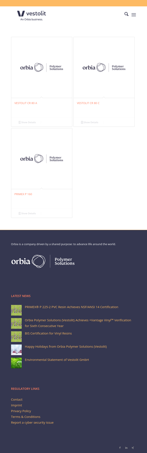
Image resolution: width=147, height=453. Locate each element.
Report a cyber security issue (32, 422)
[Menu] (133, 15)
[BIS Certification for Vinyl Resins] (16, 336)
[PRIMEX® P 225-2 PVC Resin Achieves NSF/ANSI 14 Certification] (16, 310)
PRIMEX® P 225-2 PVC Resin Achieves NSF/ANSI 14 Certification (71, 307)
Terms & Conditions (25, 416)
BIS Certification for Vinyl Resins (48, 333)
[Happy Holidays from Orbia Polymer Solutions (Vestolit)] (16, 349)
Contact (17, 399)
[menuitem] (124, 14)
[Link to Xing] (133, 447)
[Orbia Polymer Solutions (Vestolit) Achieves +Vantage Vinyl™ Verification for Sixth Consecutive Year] (16, 323)
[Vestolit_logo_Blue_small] (61, 14)
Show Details (27, 122)
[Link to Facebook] (120, 447)
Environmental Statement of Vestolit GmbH (57, 359)
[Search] (124, 14)
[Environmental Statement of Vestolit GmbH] (16, 363)
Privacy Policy (21, 411)
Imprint (16, 405)
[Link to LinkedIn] (126, 447)
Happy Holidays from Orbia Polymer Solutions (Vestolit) (66, 346)
